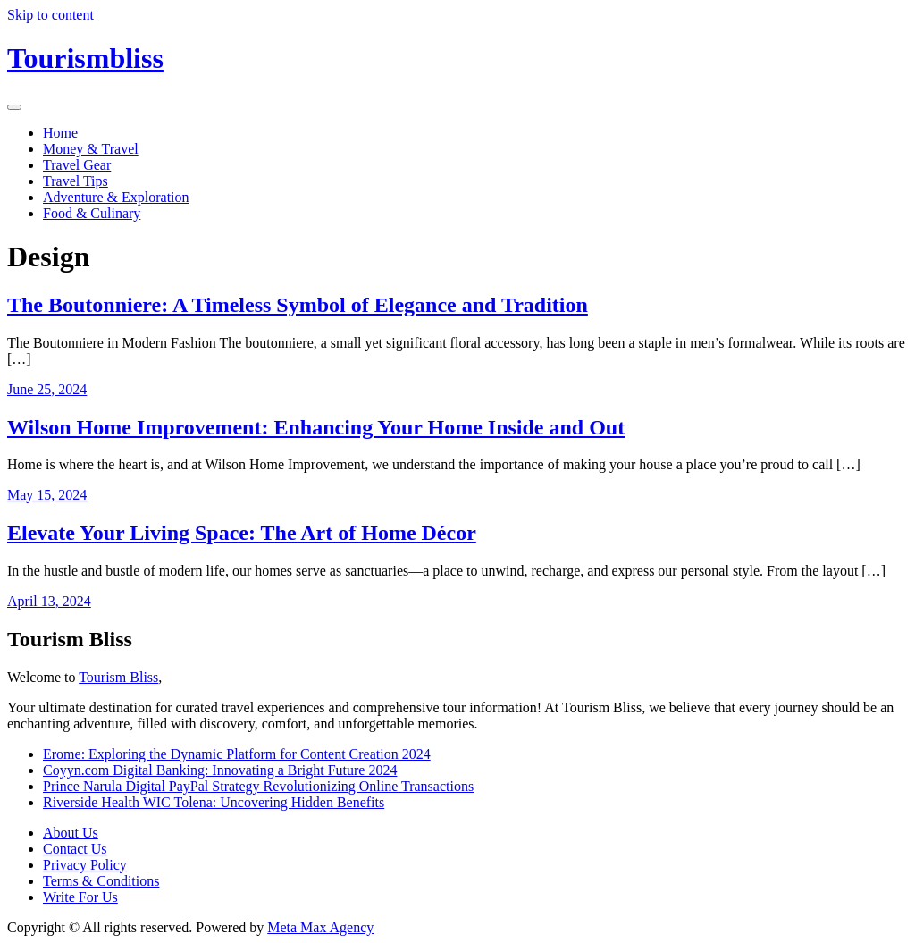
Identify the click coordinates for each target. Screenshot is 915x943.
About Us (70, 832)
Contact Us (75, 848)
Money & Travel (91, 148)
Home (60, 132)
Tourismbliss (85, 58)
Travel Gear (77, 165)
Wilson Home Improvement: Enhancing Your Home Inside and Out (316, 427)
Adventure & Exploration (116, 197)
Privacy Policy (85, 864)
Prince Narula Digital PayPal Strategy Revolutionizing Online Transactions (258, 786)
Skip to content (50, 14)
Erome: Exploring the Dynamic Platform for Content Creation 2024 (237, 754)
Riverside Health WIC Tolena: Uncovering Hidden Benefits (213, 802)
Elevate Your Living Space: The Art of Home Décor (241, 532)
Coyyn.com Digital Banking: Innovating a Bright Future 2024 (220, 770)
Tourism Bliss (118, 677)
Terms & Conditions (101, 880)
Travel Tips (75, 181)
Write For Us (80, 897)
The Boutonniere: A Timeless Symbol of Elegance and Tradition (297, 304)
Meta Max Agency (320, 927)
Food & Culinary (91, 213)
